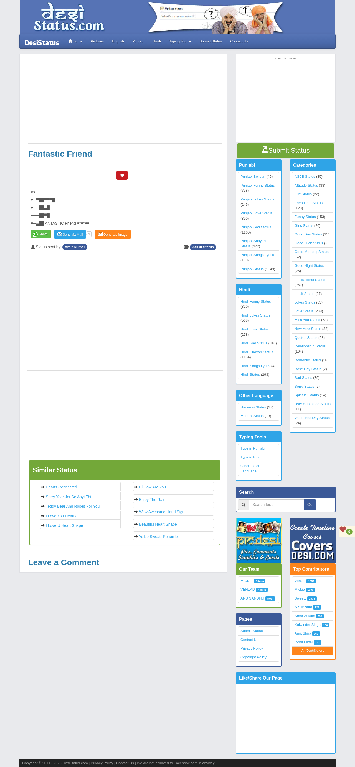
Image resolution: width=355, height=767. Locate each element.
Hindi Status (250, 374)
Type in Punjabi (252, 448)
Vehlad (300, 581)
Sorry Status (305, 386)
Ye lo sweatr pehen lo (159, 536)
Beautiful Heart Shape (158, 524)
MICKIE (246, 581)
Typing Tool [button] (180, 41)
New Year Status (308, 329)
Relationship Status (310, 346)
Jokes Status (305, 302)
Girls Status (304, 226)
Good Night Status (309, 266)
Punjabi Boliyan (252, 176)
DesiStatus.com (75, 763)
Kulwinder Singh (308, 625)
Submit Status (210, 41)
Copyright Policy (253, 657)
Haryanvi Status (253, 407)
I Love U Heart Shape (64, 525)
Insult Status (305, 294)
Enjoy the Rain (152, 499)
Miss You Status (307, 320)
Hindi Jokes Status (255, 315)
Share (43, 234)
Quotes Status (306, 337)
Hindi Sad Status (253, 343)
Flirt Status (303, 194)
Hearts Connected (61, 487)
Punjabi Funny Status (257, 185)
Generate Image (113, 234)
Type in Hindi (250, 457)
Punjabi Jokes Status (257, 199)
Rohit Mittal (304, 642)
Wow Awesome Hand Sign (161, 512)
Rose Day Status (308, 369)
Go (310, 504)
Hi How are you (152, 487)
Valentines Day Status (312, 418)
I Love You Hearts (61, 516)
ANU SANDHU (252, 598)
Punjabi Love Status (256, 213)
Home (75, 41)
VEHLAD (247, 589)
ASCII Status (203, 247)
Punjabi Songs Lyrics (257, 255)
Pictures (97, 41)
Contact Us (239, 41)
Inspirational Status (310, 280)
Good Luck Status (309, 243)
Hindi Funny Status (255, 301)
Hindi (157, 41)
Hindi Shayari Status (256, 352)
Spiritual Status (307, 395)
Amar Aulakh (305, 616)
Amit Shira (303, 633)
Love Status (304, 311)
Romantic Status (308, 360)
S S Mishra (303, 607)
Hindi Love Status (254, 329)
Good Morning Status (312, 252)
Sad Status (303, 377)
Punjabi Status (252, 269)
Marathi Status (252, 416)
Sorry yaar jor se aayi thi (68, 497)
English (118, 41)
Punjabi (138, 41)
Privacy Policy (251, 648)
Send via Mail (70, 234)
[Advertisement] (125, 102)
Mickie (300, 589)
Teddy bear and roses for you (73, 506)
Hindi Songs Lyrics (255, 366)
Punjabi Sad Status (255, 227)
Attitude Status (306, 185)
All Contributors (312, 651)
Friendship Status (309, 203)
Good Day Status (308, 234)
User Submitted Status (313, 404)
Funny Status (305, 217)
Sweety (300, 598)
